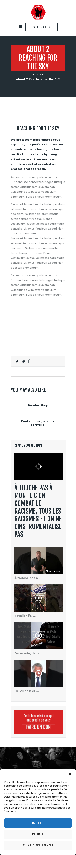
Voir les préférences (38, 845)
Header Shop (38, 405)
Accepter (38, 823)
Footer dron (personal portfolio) (38, 423)
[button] (70, 774)
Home (36, 74)
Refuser (38, 834)
